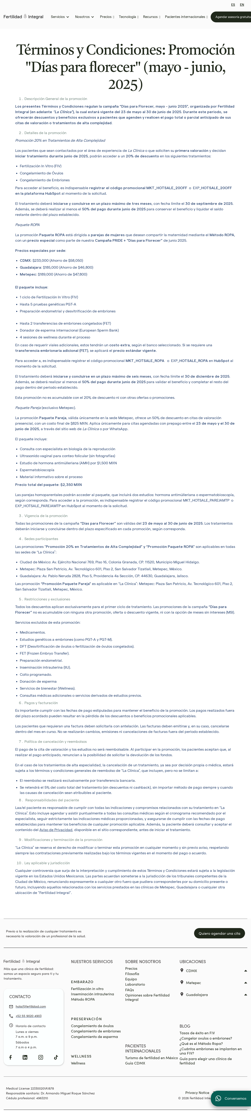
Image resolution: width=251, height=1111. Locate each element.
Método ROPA (83, 999)
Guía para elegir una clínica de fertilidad (206, 1060)
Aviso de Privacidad (55, 830)
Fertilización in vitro (87, 988)
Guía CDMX (135, 1063)
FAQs (129, 990)
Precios (131, 968)
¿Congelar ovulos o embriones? (206, 1038)
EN (242, 4)
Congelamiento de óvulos (92, 1025)
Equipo (131, 979)
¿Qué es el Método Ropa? (201, 1043)
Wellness (78, 1063)
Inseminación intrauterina (92, 994)
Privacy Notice (197, 1092)
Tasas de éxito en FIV (197, 1033)
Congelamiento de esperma (94, 1036)
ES (233, 4)
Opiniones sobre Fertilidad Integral (147, 997)
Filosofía (132, 973)
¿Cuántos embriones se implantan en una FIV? (211, 1050)
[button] (59, 17)
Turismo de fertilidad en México (151, 1057)
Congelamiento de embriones (96, 1031)
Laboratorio (135, 984)
